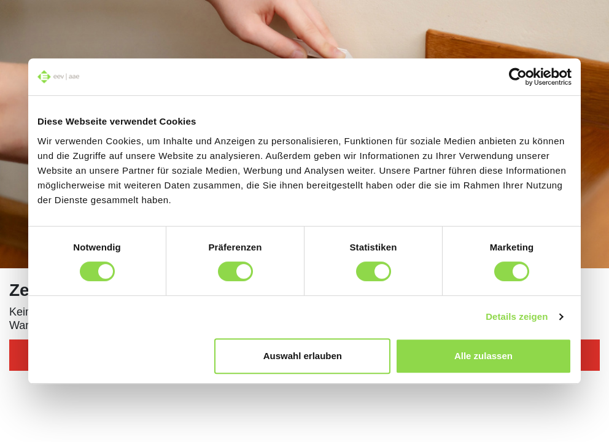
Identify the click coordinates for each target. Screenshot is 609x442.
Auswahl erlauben (302, 356)
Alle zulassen (483, 356)
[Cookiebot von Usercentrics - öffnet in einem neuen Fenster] (518, 77)
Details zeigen (517, 316)
